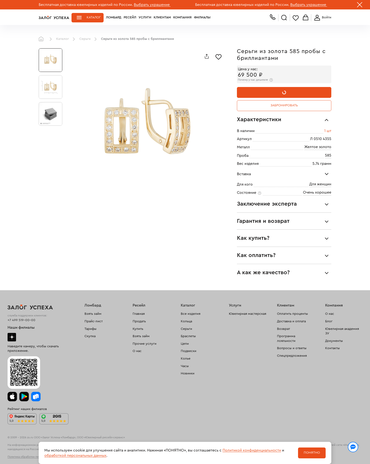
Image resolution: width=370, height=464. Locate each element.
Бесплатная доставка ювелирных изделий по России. (86, 5)
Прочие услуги (144, 343)
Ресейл (130, 17)
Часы (185, 366)
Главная (42, 39)
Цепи (185, 343)
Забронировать (284, 105)
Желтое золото (317, 147)
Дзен (12, 337)
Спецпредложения (292, 355)
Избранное (295, 18)
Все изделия (190, 313)
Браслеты (188, 336)
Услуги (145, 17)
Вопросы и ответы (292, 348)
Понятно (312, 452)
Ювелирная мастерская (247, 313)
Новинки (187, 373)
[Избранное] (218, 56)
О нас (137, 351)
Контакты (332, 348)
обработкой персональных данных (75, 455)
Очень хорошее (317, 192)
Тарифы (90, 329)
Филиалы (202, 17)
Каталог (94, 17)
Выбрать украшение (152, 5)
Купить (138, 329)
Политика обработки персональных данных (36, 456)
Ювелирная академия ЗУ (342, 331)
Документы (334, 341)
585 (328, 155)
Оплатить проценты (292, 313)
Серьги (85, 39)
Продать (139, 321)
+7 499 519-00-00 (21, 320)
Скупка (90, 336)
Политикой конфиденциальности (252, 450)
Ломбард (113, 17)
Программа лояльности (286, 339)
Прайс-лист (93, 321)
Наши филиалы (21, 327)
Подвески (188, 351)
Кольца (186, 321)
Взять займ (92, 313)
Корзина (305, 18)
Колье (185, 358)
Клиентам (162, 17)
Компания (182, 17)
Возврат (283, 329)
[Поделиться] (206, 56)
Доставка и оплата (291, 321)
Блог (328, 321)
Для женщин (320, 184)
